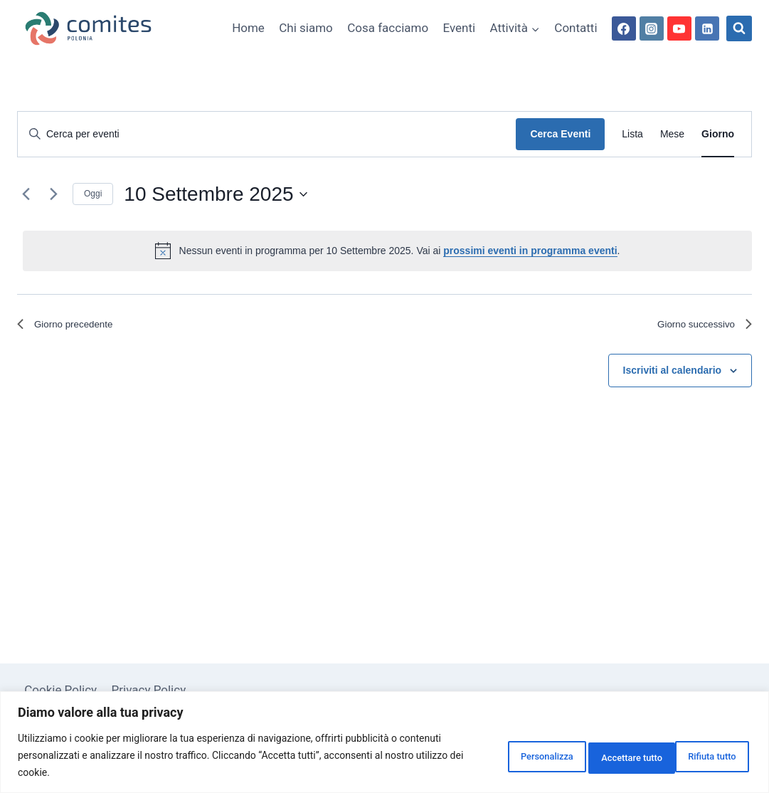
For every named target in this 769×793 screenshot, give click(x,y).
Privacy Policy (149, 690)
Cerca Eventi (560, 134)
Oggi (93, 194)
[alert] (387, 251)
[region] (384, 742)
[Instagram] (652, 28)
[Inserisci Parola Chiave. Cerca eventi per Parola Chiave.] (267, 134)
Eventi (459, 28)
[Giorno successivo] (53, 194)
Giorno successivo (697, 326)
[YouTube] (679, 28)
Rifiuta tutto (591, 755)
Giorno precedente (73, 326)
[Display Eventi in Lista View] (632, 134)
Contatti (575, 28)
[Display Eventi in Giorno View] (717, 134)
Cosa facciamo (387, 28)
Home (248, 28)
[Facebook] (624, 28)
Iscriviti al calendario (672, 374)
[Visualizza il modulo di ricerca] (739, 28)
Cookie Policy (60, 690)
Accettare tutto (697, 755)
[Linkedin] (707, 28)
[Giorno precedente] (25, 194)
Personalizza (489, 755)
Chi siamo (306, 28)
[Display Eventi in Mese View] (672, 134)
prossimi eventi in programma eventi (530, 250)
